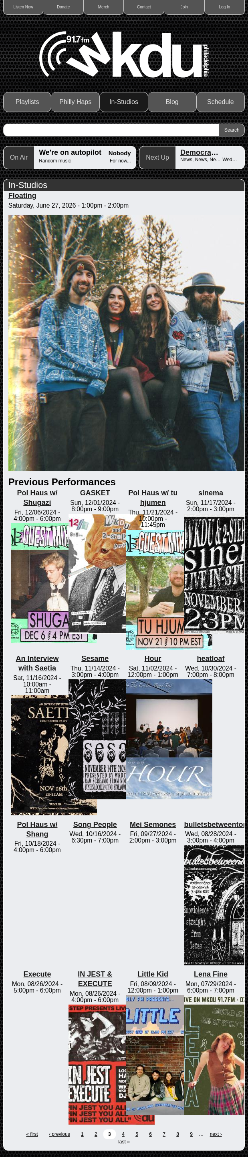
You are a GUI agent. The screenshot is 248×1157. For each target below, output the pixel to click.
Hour (153, 659)
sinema (210, 493)
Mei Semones (153, 825)
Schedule (220, 101)
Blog (172, 101)
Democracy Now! (209, 152)
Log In (224, 7)
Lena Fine (211, 974)
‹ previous (59, 1134)
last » (124, 1142)
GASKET (95, 493)
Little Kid (152, 974)
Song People (95, 825)
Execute (37, 974)
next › (216, 1134)
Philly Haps (75, 101)
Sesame (95, 659)
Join (184, 7)
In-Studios (123, 101)
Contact (144, 7)
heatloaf (210, 659)
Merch (103, 7)
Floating (22, 196)
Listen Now (23, 7)
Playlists (27, 101)
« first (32, 1134)
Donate (63, 7)
